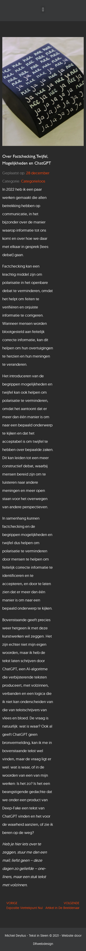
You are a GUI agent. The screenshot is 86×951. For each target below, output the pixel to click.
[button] (43, 9)
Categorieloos (33, 181)
